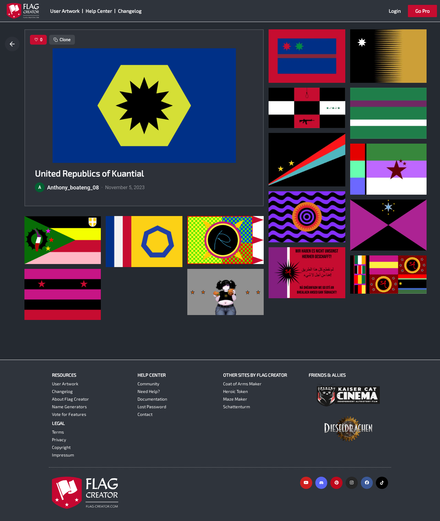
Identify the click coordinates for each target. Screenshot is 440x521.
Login (395, 11)
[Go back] (12, 44)
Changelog (129, 11)
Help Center (99, 11)
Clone (62, 39)
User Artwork (64, 11)
